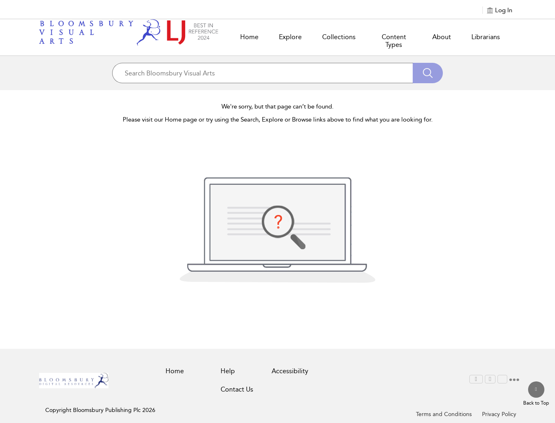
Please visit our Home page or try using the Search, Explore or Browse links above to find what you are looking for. (278, 119)
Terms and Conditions (444, 414)
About (441, 37)
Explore (290, 37)
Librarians (485, 37)
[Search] (428, 73)
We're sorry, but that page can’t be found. (277, 106)
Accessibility (290, 371)
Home (249, 37)
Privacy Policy (499, 414)
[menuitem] (476, 379)
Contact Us (237, 389)
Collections (339, 37)
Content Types (394, 41)
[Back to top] (536, 394)
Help (228, 371)
